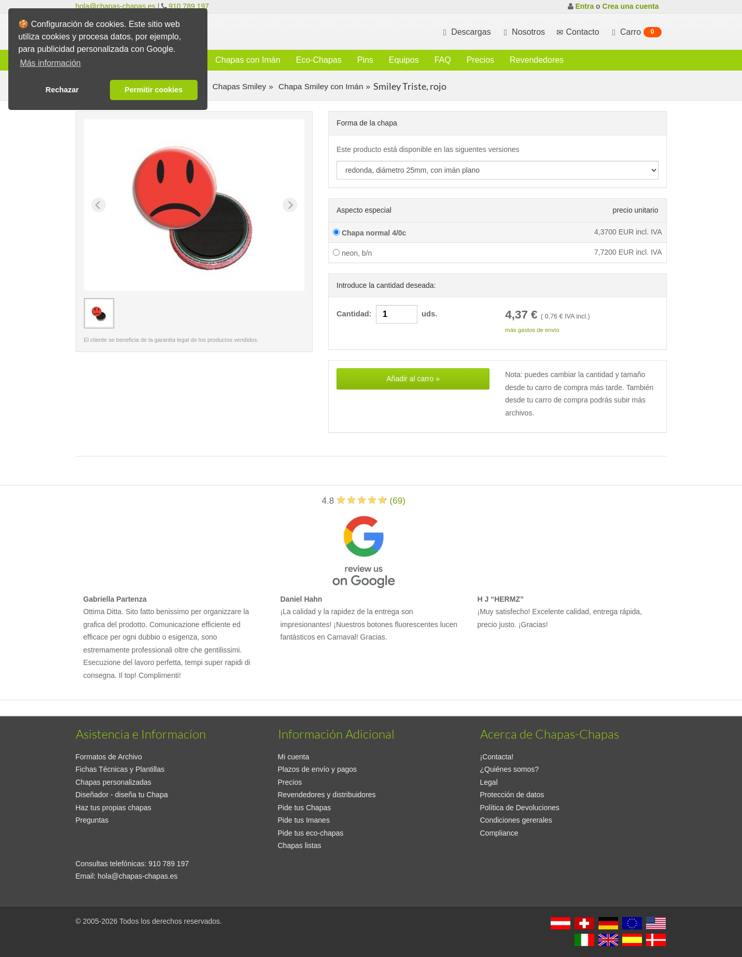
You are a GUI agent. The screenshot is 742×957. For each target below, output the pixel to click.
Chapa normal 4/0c (369, 233)
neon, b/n (352, 253)
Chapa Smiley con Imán (319, 86)
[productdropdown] (498, 170)
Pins (365, 60)
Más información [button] (50, 63)
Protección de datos (512, 794)
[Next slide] (290, 205)
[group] (99, 313)
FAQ (443, 60)
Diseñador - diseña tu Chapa (122, 794)
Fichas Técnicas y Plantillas (120, 769)
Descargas (466, 32)
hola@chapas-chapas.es (116, 6)
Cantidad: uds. (387, 314)
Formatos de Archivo (109, 757)
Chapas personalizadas (113, 782)
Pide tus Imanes (304, 820)
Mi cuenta (294, 757)
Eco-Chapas (319, 60)
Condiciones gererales (516, 820)
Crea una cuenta (631, 6)
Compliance (499, 833)
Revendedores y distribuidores (327, 794)
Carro (636, 32)
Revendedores (537, 60)
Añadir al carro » (413, 379)
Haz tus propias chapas (113, 807)
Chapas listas (299, 845)
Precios (480, 60)
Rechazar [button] (62, 90)
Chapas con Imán (247, 60)
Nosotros (523, 32)
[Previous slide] (98, 205)
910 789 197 (189, 6)
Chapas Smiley (238, 86)
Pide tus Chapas (304, 807)
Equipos (404, 60)
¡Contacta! (497, 757)
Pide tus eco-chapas (311, 833)
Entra (584, 6)
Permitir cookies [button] (153, 90)
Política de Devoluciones (519, 807)
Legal (489, 782)
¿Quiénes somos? (509, 769)
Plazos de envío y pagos (317, 769)
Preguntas (92, 820)
